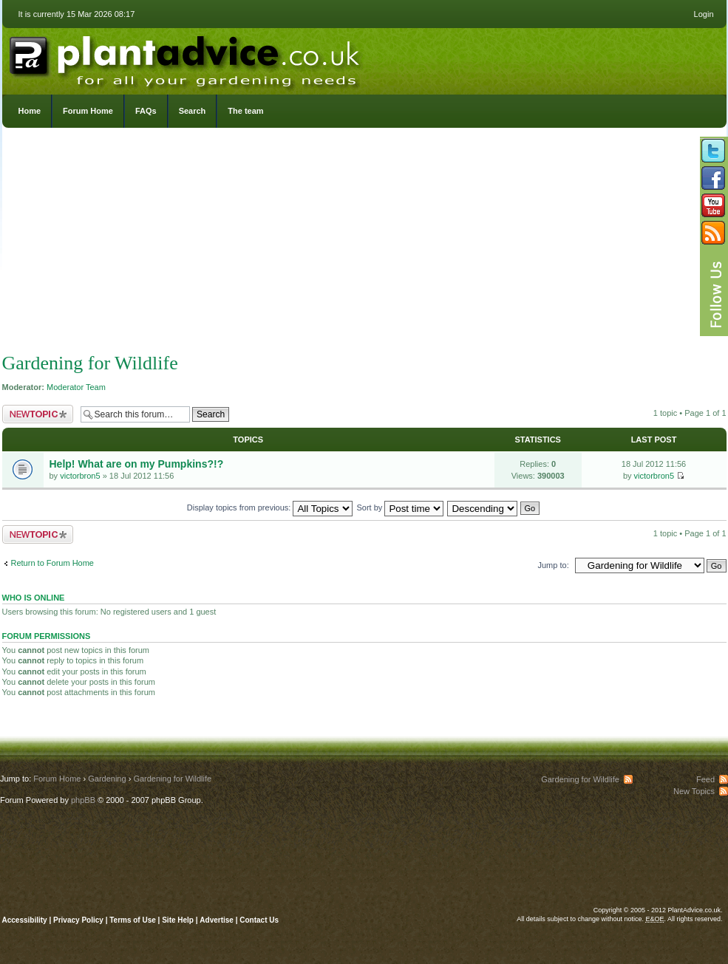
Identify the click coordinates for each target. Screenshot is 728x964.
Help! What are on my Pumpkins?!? (137, 464)
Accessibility (24, 920)
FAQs (146, 110)
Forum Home (88, 110)
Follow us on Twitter (713, 151)
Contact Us (259, 920)
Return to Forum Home (52, 562)
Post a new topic (37, 414)
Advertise (217, 920)
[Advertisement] (364, 243)
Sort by (400, 507)
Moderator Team (76, 387)
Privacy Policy (79, 920)
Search (192, 110)
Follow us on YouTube (713, 205)
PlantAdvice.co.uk (186, 57)
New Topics (694, 791)
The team (245, 110)
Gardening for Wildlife (90, 363)
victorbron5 (80, 475)
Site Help (178, 920)
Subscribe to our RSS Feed (713, 233)
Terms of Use (132, 920)
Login (704, 14)
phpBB (83, 800)
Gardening (107, 778)
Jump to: (553, 565)
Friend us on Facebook (713, 178)
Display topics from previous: (270, 507)
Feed (705, 779)
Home (29, 110)
